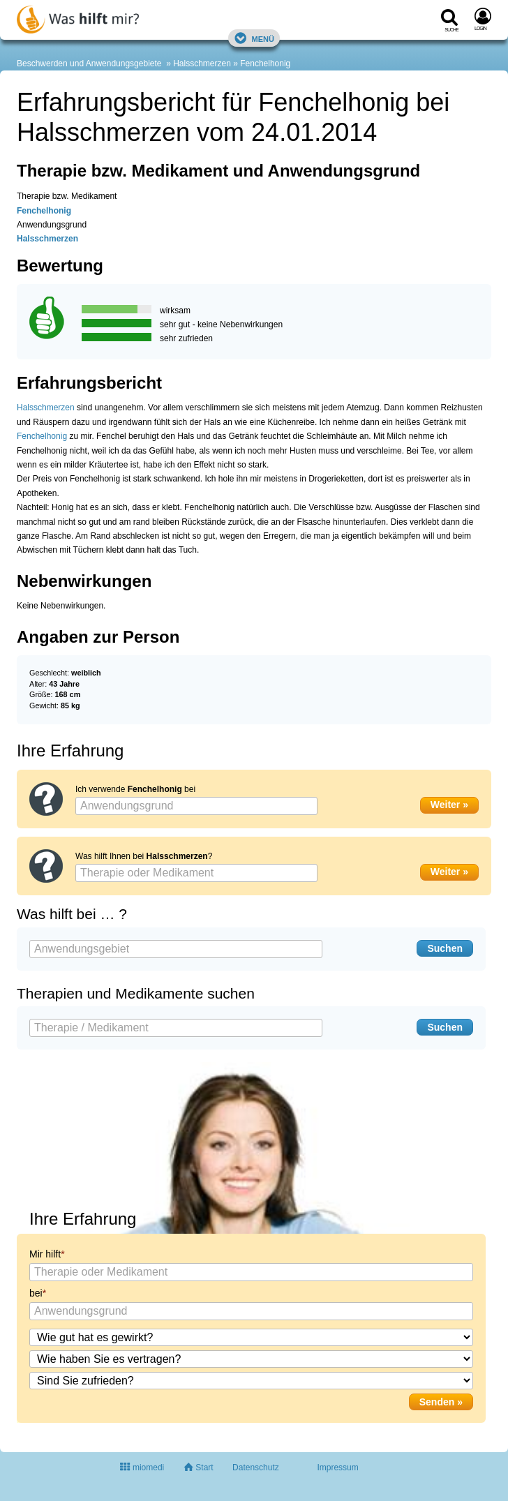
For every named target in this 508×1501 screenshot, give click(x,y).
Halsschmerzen (202, 63)
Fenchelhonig (265, 63)
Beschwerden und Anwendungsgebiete (89, 63)
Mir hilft (45, 1254)
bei (36, 1293)
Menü (254, 38)
